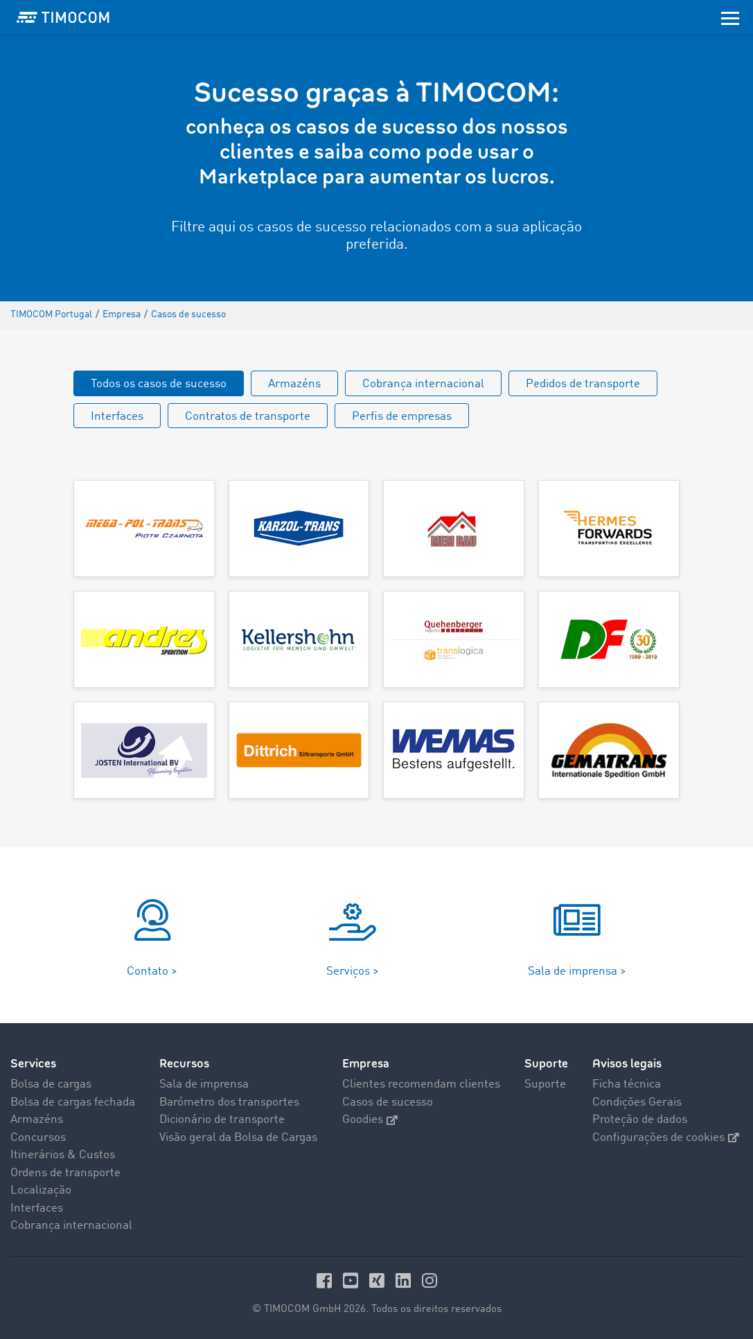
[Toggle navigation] (730, 17)
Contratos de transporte (247, 417)
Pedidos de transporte (583, 384)
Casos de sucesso (387, 1102)
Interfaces (117, 417)
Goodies (370, 1120)
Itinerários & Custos (62, 1155)
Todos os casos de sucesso (159, 384)
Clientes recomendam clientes (421, 1084)
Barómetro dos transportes (229, 1102)
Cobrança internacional (423, 384)
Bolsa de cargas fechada (72, 1102)
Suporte (546, 1064)
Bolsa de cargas (50, 1084)
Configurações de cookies (665, 1138)
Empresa (365, 1064)
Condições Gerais (637, 1102)
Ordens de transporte (65, 1173)
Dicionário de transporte (222, 1120)
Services (33, 1064)
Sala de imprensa (204, 1084)
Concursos (38, 1138)
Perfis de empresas (402, 417)
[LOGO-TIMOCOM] (63, 17)
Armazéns (294, 384)
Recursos (184, 1064)
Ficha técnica (626, 1084)
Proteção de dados (639, 1120)
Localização (40, 1190)
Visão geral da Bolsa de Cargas (238, 1138)
